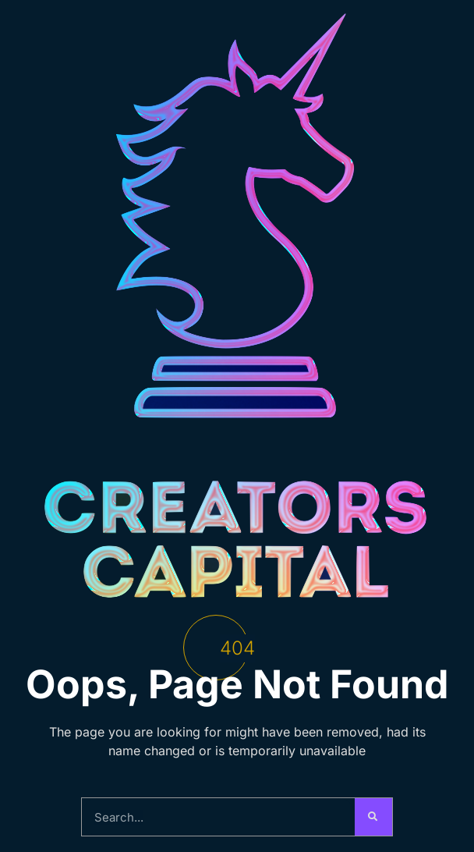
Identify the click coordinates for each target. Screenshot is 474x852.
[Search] (373, 817)
